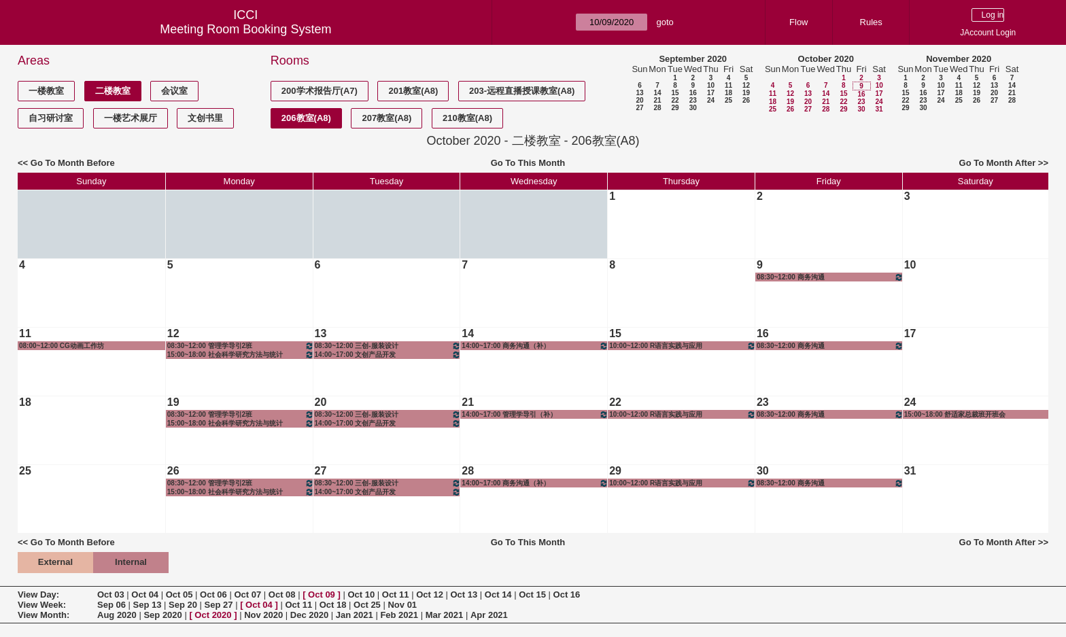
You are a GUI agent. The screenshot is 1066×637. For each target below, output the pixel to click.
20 (639, 100)
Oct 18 (333, 605)
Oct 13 (464, 594)
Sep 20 (183, 605)
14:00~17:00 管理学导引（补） (535, 414)
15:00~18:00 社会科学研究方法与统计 (240, 354)
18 (728, 93)
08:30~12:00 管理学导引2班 (240, 345)
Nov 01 (402, 605)
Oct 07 (247, 594)
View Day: (38, 594)
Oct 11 (395, 594)
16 (693, 93)
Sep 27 (219, 605)
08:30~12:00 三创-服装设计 (388, 345)
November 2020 (958, 59)
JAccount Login (988, 32)
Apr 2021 (489, 615)
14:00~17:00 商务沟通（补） (535, 345)
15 (674, 93)
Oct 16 (567, 594)
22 (674, 100)
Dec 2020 (309, 615)
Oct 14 (498, 594)
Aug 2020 (117, 615)
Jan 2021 (354, 615)
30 (693, 107)
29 (674, 107)
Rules (871, 22)
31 (878, 109)
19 (746, 93)
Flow (798, 22)
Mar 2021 (445, 615)
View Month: (43, 615)
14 (657, 93)
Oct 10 (361, 594)
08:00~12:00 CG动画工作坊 (61, 345)
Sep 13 (147, 605)
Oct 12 (429, 594)
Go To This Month (528, 163)
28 (657, 107)
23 (693, 100)
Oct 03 (110, 594)
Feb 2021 (399, 615)
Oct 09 (321, 594)
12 (746, 85)
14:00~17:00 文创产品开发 (388, 354)
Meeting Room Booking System (245, 29)
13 (639, 93)
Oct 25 (367, 605)
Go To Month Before (73, 163)
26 (746, 100)
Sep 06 (111, 605)
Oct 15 (532, 594)
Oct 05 (179, 594)
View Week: (42, 605)
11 (728, 85)
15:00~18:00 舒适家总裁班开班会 (955, 414)
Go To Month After (997, 163)
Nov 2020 (263, 615)
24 (711, 100)
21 (657, 100)
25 (728, 100)
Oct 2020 (212, 615)
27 (639, 107)
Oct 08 (282, 594)
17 (711, 93)
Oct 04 (144, 594)
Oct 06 (213, 594)
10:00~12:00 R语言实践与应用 (682, 345)
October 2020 (826, 59)
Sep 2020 (162, 615)
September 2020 (693, 59)
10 (711, 85)
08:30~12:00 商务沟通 (830, 277)
